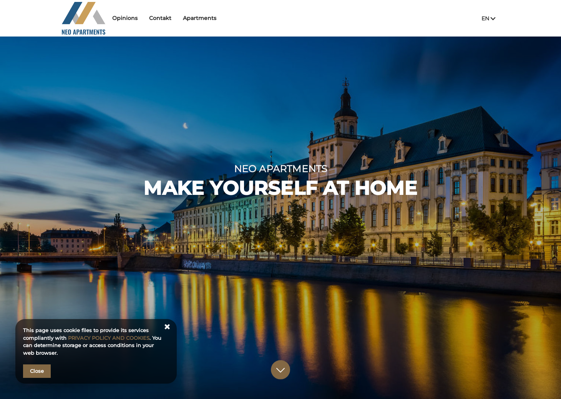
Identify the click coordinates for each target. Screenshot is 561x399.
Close (37, 371)
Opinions (136, 18)
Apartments (211, 18)
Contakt (172, 18)
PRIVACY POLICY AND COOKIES (108, 338)
